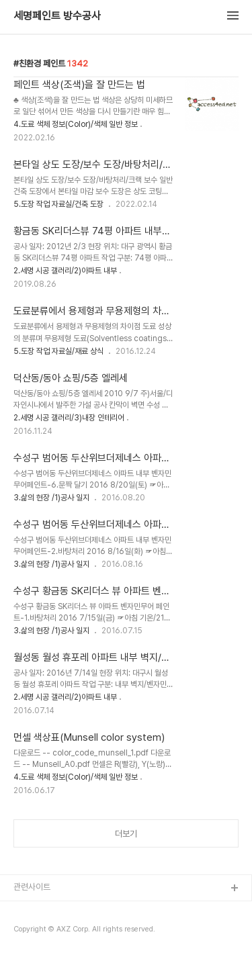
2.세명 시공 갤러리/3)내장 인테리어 (68, 417)
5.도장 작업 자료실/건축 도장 (58, 204)
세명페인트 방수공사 (57, 16)
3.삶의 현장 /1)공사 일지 (51, 497)
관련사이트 (31, 887)
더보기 (126, 834)
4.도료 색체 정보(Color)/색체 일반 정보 (75, 124)
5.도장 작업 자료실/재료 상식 (58, 351)
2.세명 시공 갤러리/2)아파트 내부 (65, 270)
